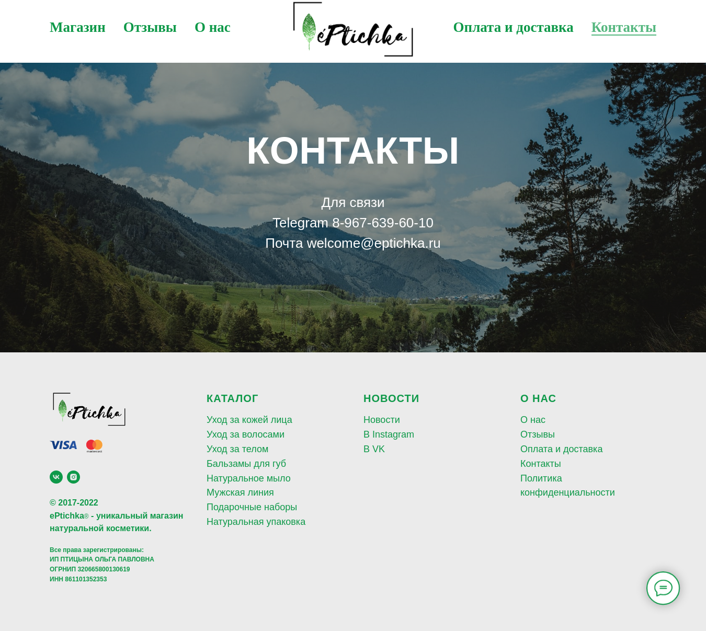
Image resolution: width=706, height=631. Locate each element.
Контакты (623, 27)
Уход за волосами (245, 434)
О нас (213, 27)
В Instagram (388, 434)
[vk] (56, 477)
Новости (381, 420)
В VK (374, 449)
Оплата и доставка (513, 27)
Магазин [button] (78, 27)
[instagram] (73, 477)
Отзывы (150, 27)
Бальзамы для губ (246, 463)
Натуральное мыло (249, 478)
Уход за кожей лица (249, 420)
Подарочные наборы (252, 507)
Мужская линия (240, 492)
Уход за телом (237, 449)
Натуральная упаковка (256, 522)
